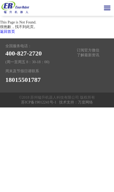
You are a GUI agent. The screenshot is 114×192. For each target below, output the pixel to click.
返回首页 (7, 32)
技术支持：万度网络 (76, 102)
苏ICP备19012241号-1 (38, 102)
